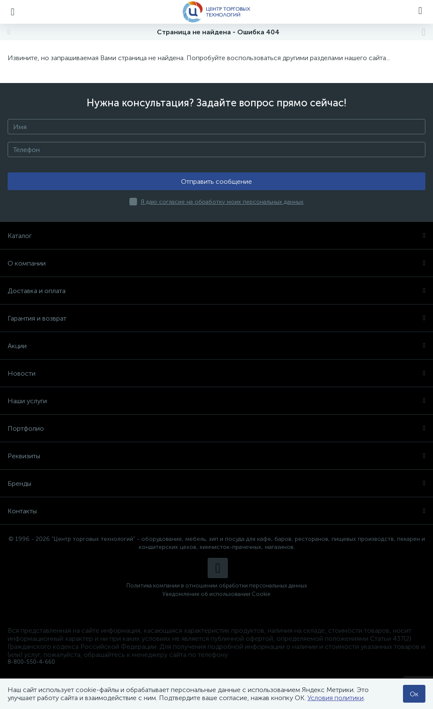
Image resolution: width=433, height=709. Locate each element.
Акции (216, 346)
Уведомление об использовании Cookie (216, 594)
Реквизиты (216, 456)
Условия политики (335, 698)
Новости (216, 373)
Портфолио (216, 428)
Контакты (216, 511)
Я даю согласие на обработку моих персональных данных (222, 201)
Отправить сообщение (216, 181)
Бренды (216, 483)
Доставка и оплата (216, 291)
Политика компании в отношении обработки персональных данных (216, 585)
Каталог (216, 236)
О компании (216, 263)
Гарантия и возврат (216, 318)
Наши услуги (216, 401)
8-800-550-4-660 (31, 662)
